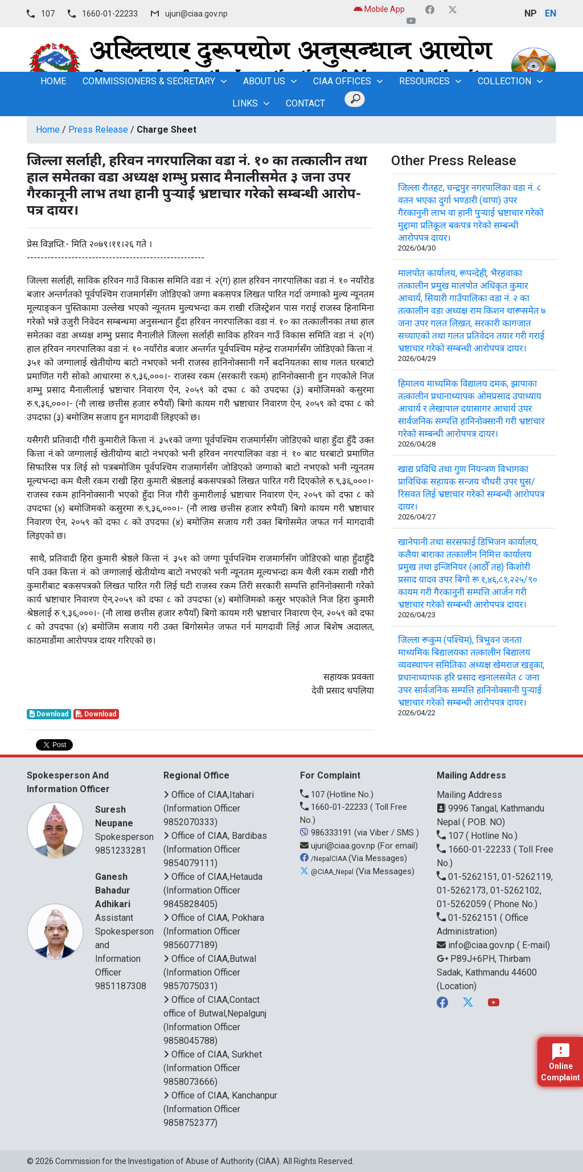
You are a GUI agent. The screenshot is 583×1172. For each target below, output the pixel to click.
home (53, 81)
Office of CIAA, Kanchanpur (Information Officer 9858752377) (220, 1109)
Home (48, 129)
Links (245, 103)
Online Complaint (560, 1062)
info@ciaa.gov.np (477, 945)
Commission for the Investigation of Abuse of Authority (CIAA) (167, 1161)
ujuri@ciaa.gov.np (196, 13)
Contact (305, 103)
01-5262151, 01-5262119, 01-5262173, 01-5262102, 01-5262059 (495, 890)
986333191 (327, 832)
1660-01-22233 (110, 13)
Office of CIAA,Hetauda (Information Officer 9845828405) (212, 890)
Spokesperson (124, 822)
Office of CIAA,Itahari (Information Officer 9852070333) (208, 808)
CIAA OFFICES (342, 81)
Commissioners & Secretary (149, 81)
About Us (264, 81)
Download (49, 714)
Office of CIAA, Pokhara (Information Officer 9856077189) (213, 931)
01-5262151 (468, 917)
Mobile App (379, 9)
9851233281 (120, 850)
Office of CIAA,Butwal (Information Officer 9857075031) (209, 972)
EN (550, 13)
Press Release (98, 129)
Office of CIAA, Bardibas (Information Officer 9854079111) (215, 849)
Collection (504, 81)
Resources (424, 81)
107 (48, 13)
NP (530, 13)
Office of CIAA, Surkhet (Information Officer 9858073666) (212, 1068)
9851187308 (120, 986)
